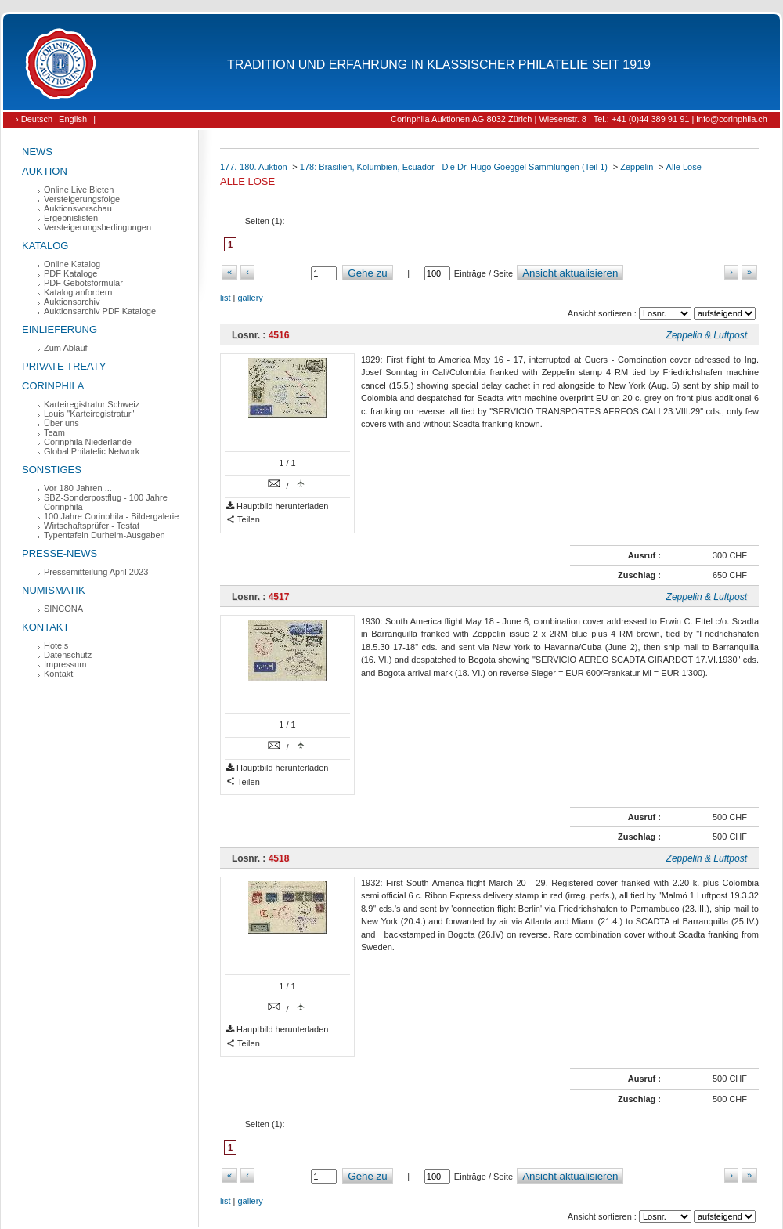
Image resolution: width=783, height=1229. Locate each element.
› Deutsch (34, 119)
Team (54, 432)
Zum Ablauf (66, 347)
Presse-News (59, 553)
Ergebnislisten (71, 217)
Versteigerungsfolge (82, 199)
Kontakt (45, 627)
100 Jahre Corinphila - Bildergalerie (111, 516)
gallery (249, 297)
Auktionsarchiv (72, 301)
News (37, 151)
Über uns (61, 423)
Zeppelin (636, 167)
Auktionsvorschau (78, 208)
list (225, 297)
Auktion (44, 171)
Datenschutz (68, 655)
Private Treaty (64, 366)
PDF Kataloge (70, 273)
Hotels (56, 645)
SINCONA (63, 608)
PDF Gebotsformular (83, 282)
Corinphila (53, 386)
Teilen (243, 520)
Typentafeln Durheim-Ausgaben (104, 535)
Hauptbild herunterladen (277, 506)
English (73, 119)
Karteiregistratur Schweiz (91, 404)
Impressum (65, 664)
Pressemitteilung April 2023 (96, 572)
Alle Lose (684, 167)
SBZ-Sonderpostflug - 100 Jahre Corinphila (106, 502)
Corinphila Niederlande (88, 441)
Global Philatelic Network (91, 451)
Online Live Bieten (79, 189)
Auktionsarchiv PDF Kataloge (100, 311)
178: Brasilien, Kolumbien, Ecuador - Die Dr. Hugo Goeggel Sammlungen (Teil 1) (454, 167)
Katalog (45, 245)
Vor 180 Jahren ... (78, 488)
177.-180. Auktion (253, 167)
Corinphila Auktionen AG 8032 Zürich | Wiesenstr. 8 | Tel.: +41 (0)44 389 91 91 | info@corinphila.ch (579, 119)
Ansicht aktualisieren (570, 273)
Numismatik (53, 590)
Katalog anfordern (78, 292)
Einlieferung (59, 329)
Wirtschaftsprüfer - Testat (91, 525)
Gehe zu (367, 273)
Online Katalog (72, 264)
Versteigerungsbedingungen (97, 227)
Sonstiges (51, 469)
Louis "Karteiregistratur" (89, 413)
